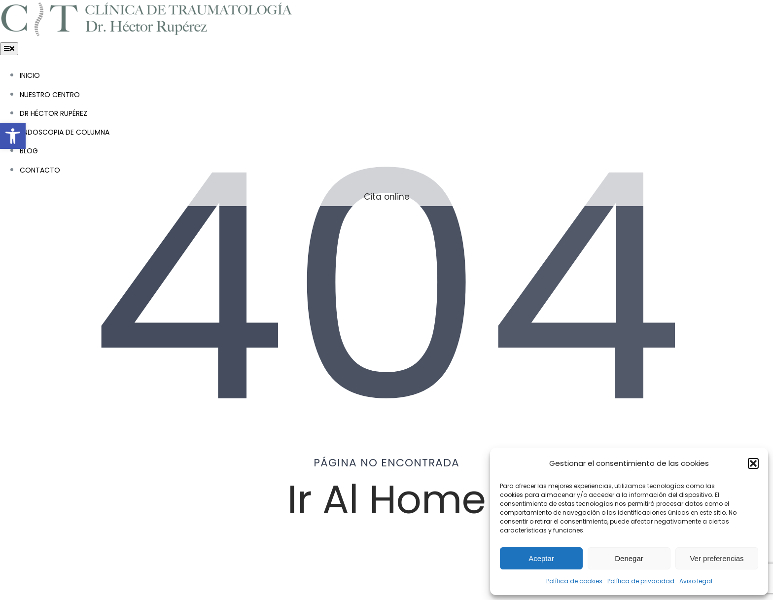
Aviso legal (695, 581)
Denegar (629, 558)
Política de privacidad (640, 581)
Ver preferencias (716, 558)
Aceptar (541, 558)
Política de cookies (574, 581)
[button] (13, 136)
